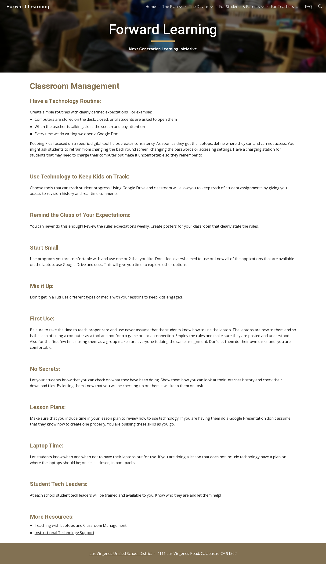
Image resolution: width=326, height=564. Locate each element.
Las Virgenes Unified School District (121, 553)
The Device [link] (198, 6)
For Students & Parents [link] (239, 6)
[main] (163, 36)
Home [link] (150, 6)
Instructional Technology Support (64, 532)
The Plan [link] (170, 6)
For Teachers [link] (282, 6)
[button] (320, 6)
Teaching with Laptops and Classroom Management (81, 525)
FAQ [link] (308, 6)
